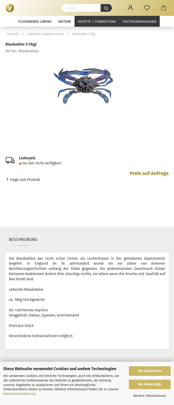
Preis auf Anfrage (149, 173)
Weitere (64, 21)
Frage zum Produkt (25, 179)
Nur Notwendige (149, 384)
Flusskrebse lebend (34, 21)
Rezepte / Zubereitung (97, 21)
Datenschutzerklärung (19, 394)
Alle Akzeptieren (150, 371)
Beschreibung (23, 239)
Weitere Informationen (149, 396)
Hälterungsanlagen (139, 21)
